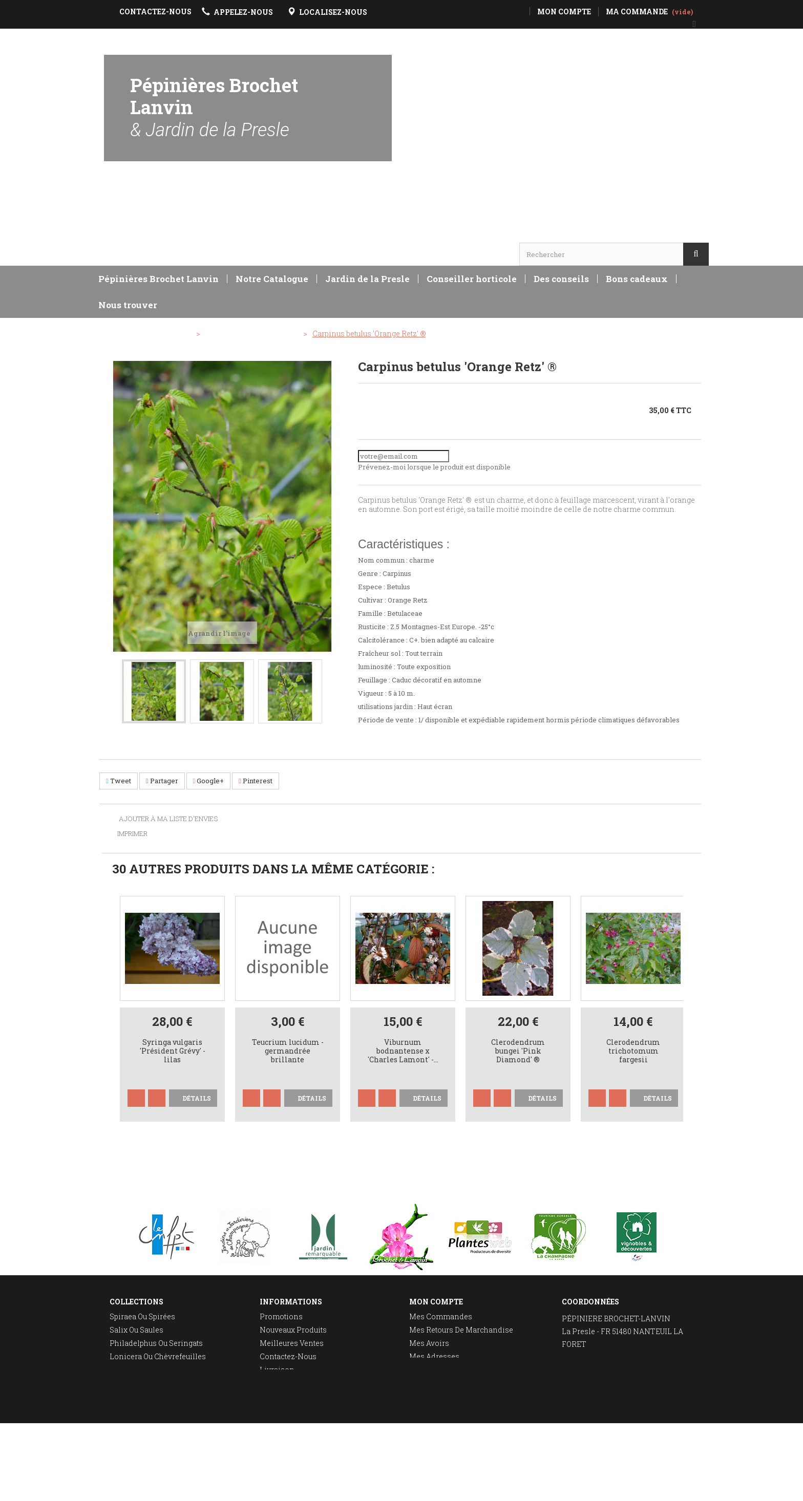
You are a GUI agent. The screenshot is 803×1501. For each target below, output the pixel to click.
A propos (276, 1396)
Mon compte (436, 1301)
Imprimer (132, 833)
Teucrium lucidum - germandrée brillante (288, 1051)
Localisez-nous (590, 1391)
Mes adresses (434, 1356)
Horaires (133, 208)
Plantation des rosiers (150, 1396)
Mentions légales (292, 1383)
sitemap (274, 1409)
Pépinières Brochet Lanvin (214, 107)
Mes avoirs (429, 1343)
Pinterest (255, 780)
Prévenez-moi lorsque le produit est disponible (434, 466)
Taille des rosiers (142, 1383)
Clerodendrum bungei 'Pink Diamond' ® (518, 1051)
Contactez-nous (288, 1356)
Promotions (281, 1316)
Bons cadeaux (637, 278)
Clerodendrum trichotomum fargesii (633, 1051)
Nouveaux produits (293, 1330)
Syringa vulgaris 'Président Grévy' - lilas (172, 1051)
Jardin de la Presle (367, 278)
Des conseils (561, 278)
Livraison (277, 1370)
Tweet (118, 780)
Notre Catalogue (272, 278)
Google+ (208, 780)
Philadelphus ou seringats (156, 1343)
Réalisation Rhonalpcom (669, 1488)
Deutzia (123, 1370)
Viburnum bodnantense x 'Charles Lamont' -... (403, 1051)
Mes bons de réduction (451, 1383)
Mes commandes (440, 1316)
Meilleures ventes (292, 1343)
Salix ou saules (136, 1330)
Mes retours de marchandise (461, 1330)
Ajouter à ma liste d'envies (167, 819)
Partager (162, 780)
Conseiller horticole (472, 278)
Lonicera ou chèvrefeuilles (158, 1356)
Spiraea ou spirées (142, 1316)
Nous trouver (127, 305)
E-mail (573, 1404)
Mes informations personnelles (466, 1370)
